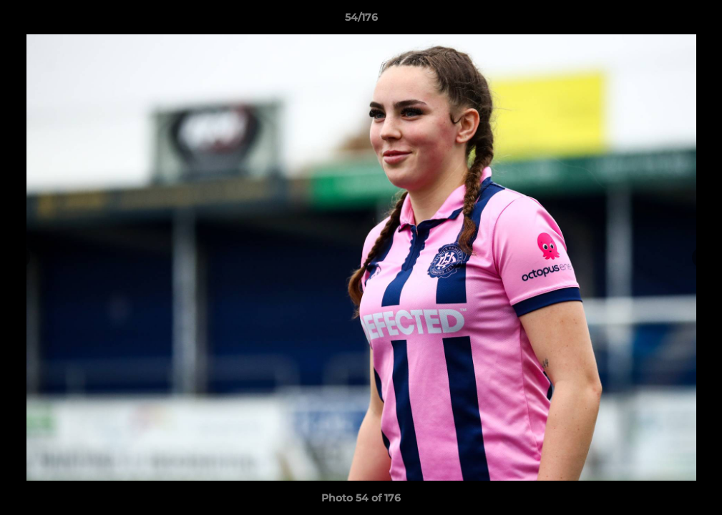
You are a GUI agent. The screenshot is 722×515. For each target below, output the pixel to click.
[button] (696, 20)
